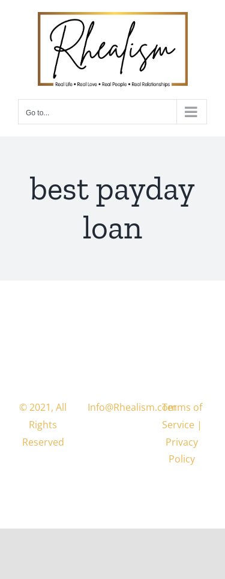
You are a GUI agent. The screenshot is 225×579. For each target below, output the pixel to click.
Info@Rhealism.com (132, 407)
